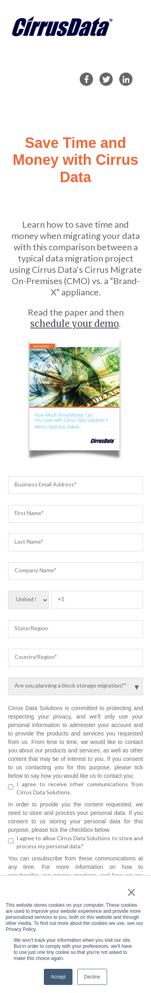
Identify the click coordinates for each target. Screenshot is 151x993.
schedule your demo (74, 323)
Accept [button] (58, 977)
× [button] (131, 892)
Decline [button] (92, 977)
